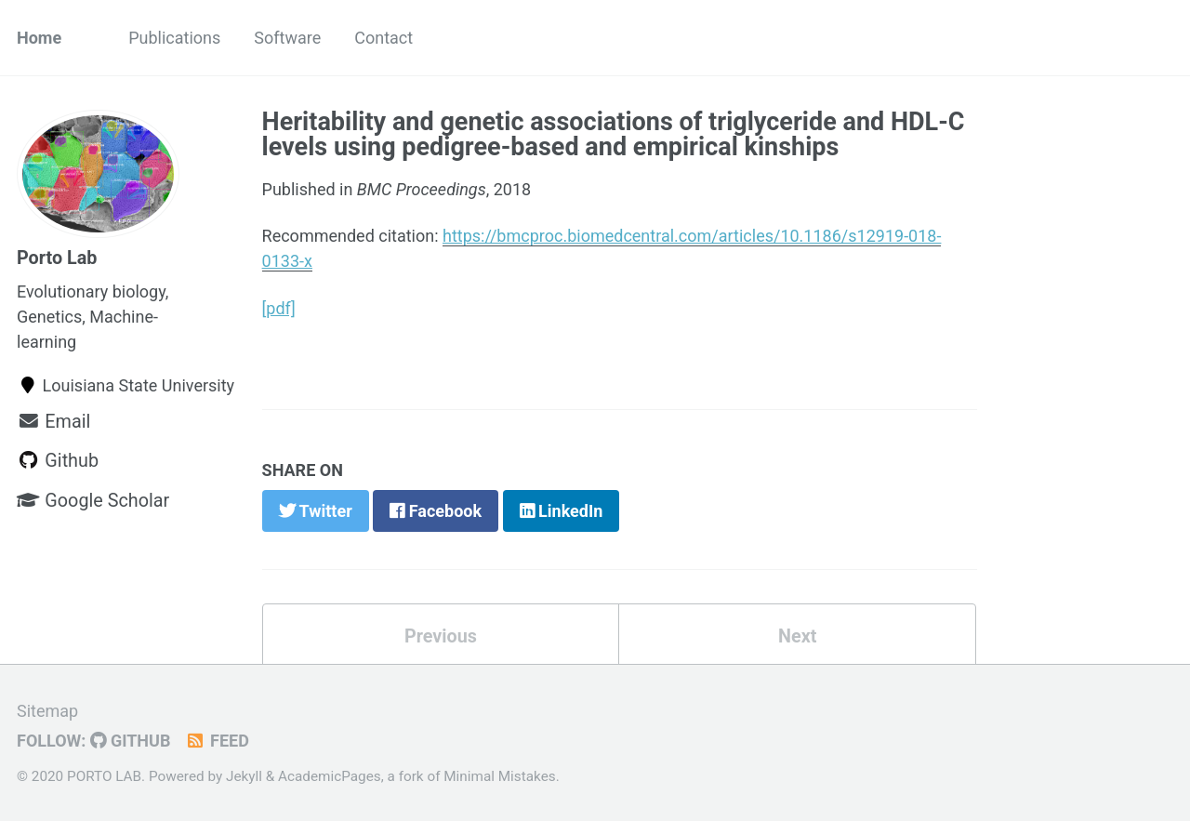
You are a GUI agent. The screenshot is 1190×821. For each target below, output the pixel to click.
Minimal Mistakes (499, 776)
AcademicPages (329, 776)
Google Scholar (93, 500)
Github (58, 460)
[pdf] (279, 308)
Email (53, 421)
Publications (174, 37)
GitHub (130, 740)
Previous (440, 636)
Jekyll (244, 776)
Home (39, 37)
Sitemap (47, 711)
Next (797, 636)
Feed (216, 740)
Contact (383, 37)
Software (287, 37)
